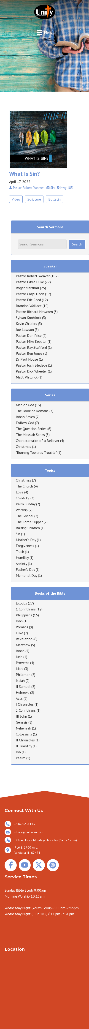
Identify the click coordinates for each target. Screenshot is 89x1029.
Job (18, 752)
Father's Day (25, 569)
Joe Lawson (25, 329)
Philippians (24, 615)
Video (16, 199)
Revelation (24, 639)
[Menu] (44, 32)
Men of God (25, 405)
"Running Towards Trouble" (36, 452)
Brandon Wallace (29, 305)
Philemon (23, 674)
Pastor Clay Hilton (30, 293)
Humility (22, 557)
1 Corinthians (26, 609)
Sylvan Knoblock (28, 317)
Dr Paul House (27, 359)
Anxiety (21, 563)
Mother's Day (26, 539)
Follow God (25, 422)
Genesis (21, 722)
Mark (19, 668)
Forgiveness (25, 545)
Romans (22, 627)
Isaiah (20, 680)
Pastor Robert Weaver (33, 276)
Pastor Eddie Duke (30, 282)
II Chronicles (25, 740)
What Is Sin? (24, 173)
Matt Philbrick (27, 377)
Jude (19, 656)
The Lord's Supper (29, 522)
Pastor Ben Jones (29, 353)
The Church (24, 486)
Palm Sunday (25, 504)
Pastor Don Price (29, 335)
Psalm (20, 758)
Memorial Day (26, 575)
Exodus (21, 603)
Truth (20, 551)
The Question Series (31, 428)
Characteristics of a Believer (37, 440)
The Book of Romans (32, 410)
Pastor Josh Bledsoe (31, 365)
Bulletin (54, 199)
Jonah (20, 650)
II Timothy (24, 746)
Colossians (24, 734)
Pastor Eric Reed (28, 299)
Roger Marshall (27, 288)
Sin (18, 533)
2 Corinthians (26, 710)
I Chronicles (25, 704)
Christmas (23, 446)
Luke (19, 633)
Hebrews (22, 692)
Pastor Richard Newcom (34, 311)
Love (19, 492)
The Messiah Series (30, 434)
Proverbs (22, 662)
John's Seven (25, 416)
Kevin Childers (26, 323)
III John (21, 716)
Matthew (23, 644)
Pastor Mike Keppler (31, 341)
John (19, 621)
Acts (19, 698)
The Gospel (24, 516)
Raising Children (28, 527)
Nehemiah (23, 728)
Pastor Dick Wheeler (31, 371)
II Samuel (23, 686)
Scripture (34, 199)
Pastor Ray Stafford (31, 347)
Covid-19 (23, 498)
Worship (22, 510)
